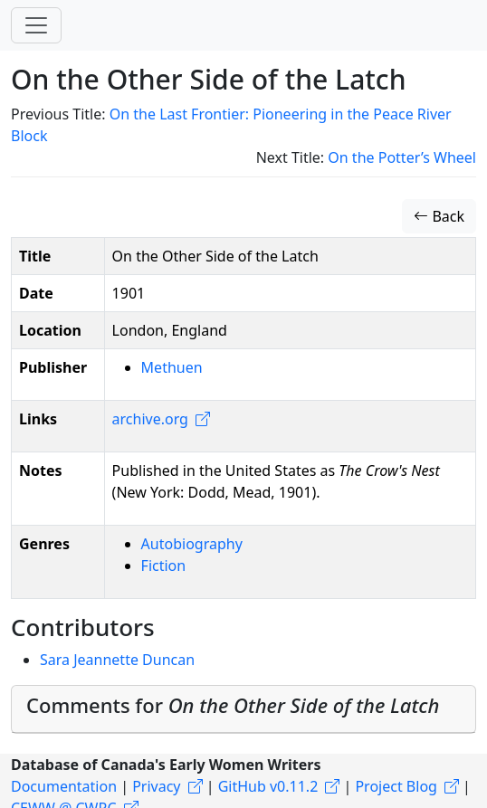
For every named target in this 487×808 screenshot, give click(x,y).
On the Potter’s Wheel (402, 157)
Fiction (163, 565)
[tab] (243, 709)
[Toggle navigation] (36, 25)
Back (439, 216)
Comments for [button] (232, 704)
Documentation (64, 786)
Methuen (172, 367)
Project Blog (395, 786)
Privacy (156, 786)
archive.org (150, 419)
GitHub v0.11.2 (268, 786)
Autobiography (192, 544)
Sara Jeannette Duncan (117, 660)
